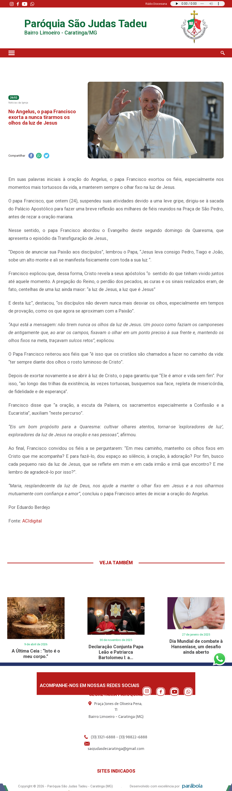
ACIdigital (32, 521)
